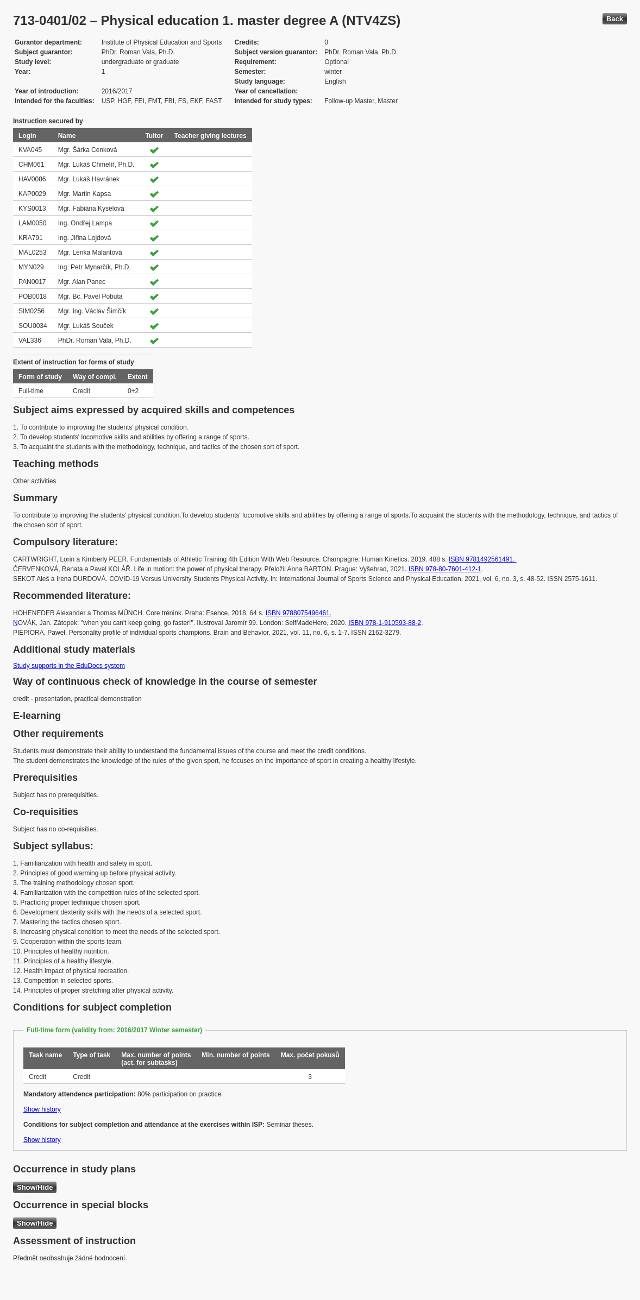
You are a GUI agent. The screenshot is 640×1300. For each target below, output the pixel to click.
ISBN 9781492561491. (483, 559)
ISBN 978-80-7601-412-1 (445, 569)
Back (614, 19)
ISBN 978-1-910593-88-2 (384, 623)
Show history (42, 1109)
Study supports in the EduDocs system (69, 666)
